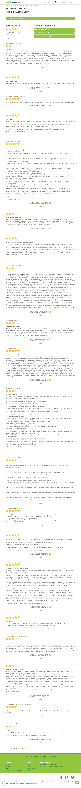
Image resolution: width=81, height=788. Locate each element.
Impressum (31, 764)
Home (44, 2)
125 (11, 35)
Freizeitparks (11, 5)
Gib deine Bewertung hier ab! (15, 19)
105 (10, 38)
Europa (16, 5)
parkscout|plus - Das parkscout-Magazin (50, 766)
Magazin (72, 2)
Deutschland (21, 5)
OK (77, 782)
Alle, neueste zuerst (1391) (41, 29)
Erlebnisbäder (52, 756)
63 (11, 37)
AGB (29, 770)
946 (12, 33)
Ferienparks (37, 756)
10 (20, 748)
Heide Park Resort (35, 5)
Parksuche (63, 2)
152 (11, 34)
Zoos (44, 756)
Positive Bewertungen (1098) (42, 32)
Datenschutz (31, 768)
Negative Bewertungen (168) (42, 36)
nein (50, 67)
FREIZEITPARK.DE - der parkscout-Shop (49, 764)
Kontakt (30, 766)
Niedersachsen (28, 5)
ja (47, 67)
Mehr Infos (5, 785)
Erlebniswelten (53, 2)
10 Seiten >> (26, 748)
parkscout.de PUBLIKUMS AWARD (14, 770)
